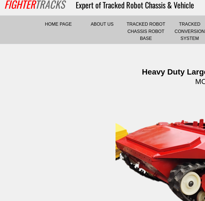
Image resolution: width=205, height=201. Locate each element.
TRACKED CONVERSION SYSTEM (190, 31)
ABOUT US (102, 24)
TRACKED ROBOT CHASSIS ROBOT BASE (145, 31)
